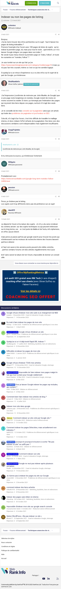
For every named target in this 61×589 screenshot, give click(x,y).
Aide (2, 554)
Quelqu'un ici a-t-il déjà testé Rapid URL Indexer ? (26, 342)
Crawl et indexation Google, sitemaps (38, 315)
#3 (59, 139)
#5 (59, 196)
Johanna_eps (11, 408)
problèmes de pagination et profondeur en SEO (30, 113)
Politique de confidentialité (10, 550)
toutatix (9, 315)
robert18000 (11, 353)
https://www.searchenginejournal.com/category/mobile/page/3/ (26, 65)
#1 (59, 34)
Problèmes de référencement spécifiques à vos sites (40, 325)
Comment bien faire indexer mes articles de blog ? (27, 397)
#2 (59, 90)
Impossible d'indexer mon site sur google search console (29, 506)
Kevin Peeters (11, 377)
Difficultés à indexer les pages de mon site (23, 351)
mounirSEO (10, 478)
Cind (8, 389)
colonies (6, 20)
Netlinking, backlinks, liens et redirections (42, 344)
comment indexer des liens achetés (21, 487)
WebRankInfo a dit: (9, 145)
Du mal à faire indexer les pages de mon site (24, 322)
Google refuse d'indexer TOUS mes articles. (24, 363)
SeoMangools (11, 344)
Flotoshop (10, 499)
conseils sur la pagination (32, 111)
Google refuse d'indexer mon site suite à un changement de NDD (32, 313)
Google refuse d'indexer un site (31, 332)
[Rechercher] (58, 3)
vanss (9, 456)
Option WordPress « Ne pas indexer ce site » (24, 516)
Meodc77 (10, 518)
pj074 (8, 334)
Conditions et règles (8, 546)
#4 (59, 171)
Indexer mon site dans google (18, 406)
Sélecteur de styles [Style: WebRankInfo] (7, 538)
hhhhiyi (9, 325)
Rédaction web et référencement (37, 420)
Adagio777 (10, 365)
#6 (59, 219)
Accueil (3, 558)
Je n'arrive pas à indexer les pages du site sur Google (28, 476)
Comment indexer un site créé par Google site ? (32, 418)
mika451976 (11, 490)
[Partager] (55, 34)
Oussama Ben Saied (13, 509)
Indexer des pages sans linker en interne (22, 497)
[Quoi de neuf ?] (53, 3)
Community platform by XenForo (21, 584)
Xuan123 (10, 420)
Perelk (9, 468)
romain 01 (10, 399)
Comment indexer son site (29, 454)
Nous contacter (6, 542)
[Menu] (3, 3)
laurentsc (10, 447)
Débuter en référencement (29, 389)
